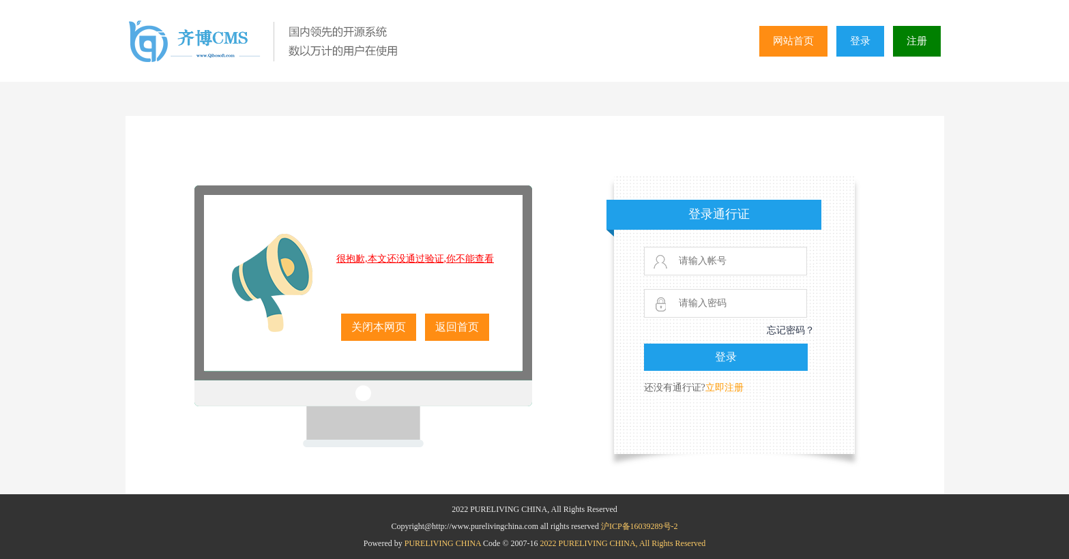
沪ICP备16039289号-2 (639, 526)
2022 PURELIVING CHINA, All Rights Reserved (623, 543)
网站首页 (793, 40)
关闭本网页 (378, 327)
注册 (917, 40)
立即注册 (724, 387)
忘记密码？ (791, 330)
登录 (860, 40)
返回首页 (457, 327)
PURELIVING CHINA (444, 543)
